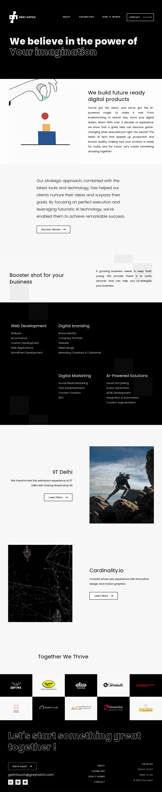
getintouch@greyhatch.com (31, 774)
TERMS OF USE (146, 774)
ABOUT (67, 17)
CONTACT (134, 17)
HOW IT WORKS (111, 17)
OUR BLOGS (147, 764)
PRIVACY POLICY (145, 769)
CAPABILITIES (86, 17)
